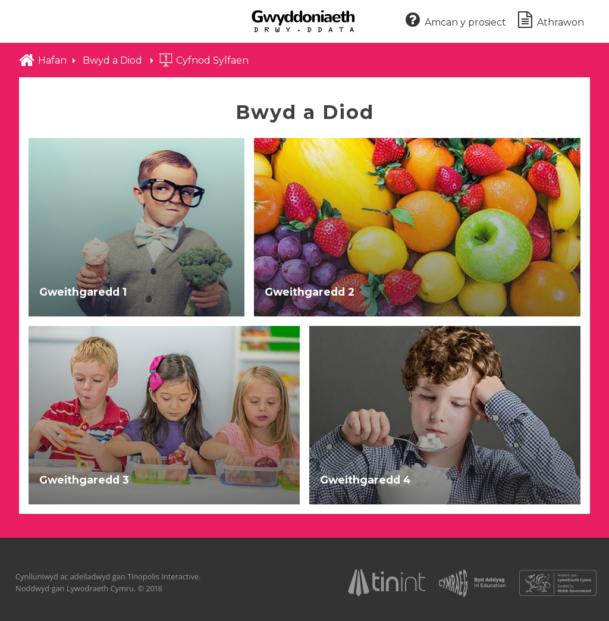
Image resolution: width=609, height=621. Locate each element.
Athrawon (551, 20)
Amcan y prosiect (456, 20)
